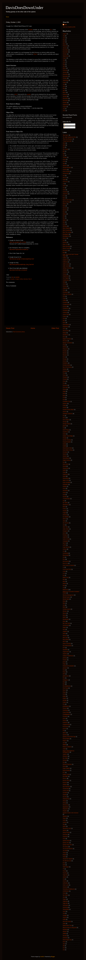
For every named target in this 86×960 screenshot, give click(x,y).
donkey (64, 346)
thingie (64, 854)
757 (64, 155)
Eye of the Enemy (67, 367)
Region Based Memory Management (68, 751)
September (65, 56)
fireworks (65, 385)
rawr (64, 742)
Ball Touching (66, 201)
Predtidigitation (66, 714)
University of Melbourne (69, 889)
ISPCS (64, 518)
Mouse (64, 613)
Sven (64, 838)
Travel (64, 871)
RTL (64, 772)
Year (64, 943)
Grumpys (65, 452)
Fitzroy (64, 389)
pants (64, 661)
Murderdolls (66, 619)
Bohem (64, 238)
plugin (64, 696)
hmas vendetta (66, 482)
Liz (63, 567)
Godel (64, 433)
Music (64, 621)
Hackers (65, 456)
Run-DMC (65, 776)
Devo (64, 336)
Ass (64, 187)
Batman (65, 210)
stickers (65, 830)
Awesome (65, 193)
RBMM (64, 744)
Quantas (65, 734)
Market (64, 583)
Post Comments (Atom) (19, 331)
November (65, 52)
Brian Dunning (66, 246)
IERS (64, 506)
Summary (65, 834)
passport (65, 668)
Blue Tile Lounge (67, 232)
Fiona (64, 381)
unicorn (64, 881)
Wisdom (65, 931)
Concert (65, 306)
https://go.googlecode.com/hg (17, 242)
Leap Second (66, 547)
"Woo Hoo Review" (67, 139)
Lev (64, 551)
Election (65, 353)
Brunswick (65, 250)
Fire (64, 383)
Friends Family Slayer (68, 409)
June (64, 37)
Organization (66, 651)
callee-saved (66, 264)
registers (65, 754)
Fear (64, 373)
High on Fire (66, 480)
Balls (64, 205)
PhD (64, 682)
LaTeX (64, 545)
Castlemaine (66, 280)
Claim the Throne (67, 294)
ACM (64, 161)
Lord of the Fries (67, 569)
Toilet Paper (66, 866)
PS (63, 730)
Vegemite (65, 901)
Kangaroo (65, 531)
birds (64, 224)
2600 (64, 145)
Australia (65, 191)
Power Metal (66, 712)
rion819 (42, 956)
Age (64, 163)
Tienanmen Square (67, 858)
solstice (65, 822)
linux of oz (65, 563)
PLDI (64, 694)
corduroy (65, 312)
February (65, 45)
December (65, 50)
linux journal (66, 561)
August (64, 33)
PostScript (65, 710)
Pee (64, 678)
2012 (64, 143)
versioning (65, 907)
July (64, 35)
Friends (65, 407)
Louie (64, 571)
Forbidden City (66, 401)
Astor (64, 189)
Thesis (64, 852)
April (64, 42)
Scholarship (66, 788)
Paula (64, 671)
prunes (64, 728)
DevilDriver (65, 334)
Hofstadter (65, 484)
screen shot (66, 790)
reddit (64, 748)
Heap (64, 472)
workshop (65, 937)
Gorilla (21, 279)
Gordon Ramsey (67, 439)
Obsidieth (65, 649)
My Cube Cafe (66, 623)
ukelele (64, 877)
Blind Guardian (66, 230)
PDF (64, 674)
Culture (64, 316)
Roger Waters (66, 768)
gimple (64, 425)
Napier (64, 627)
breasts (64, 242)
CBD (64, 282)
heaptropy (65, 474)
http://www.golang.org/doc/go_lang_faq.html (21, 264)
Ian (63, 500)
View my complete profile (69, 27)
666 (64, 151)
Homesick (65, 490)
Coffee (64, 300)
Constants (65, 310)
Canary (64, 274)
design (64, 332)
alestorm (65, 165)
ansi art (64, 177)
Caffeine (65, 257)
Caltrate (65, 270)
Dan (64, 320)
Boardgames (66, 236)
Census (65, 286)
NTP (64, 647)
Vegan (64, 899)
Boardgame (66, 234)
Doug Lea (65, 348)
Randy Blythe (66, 738)
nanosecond (66, 625)
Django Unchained (67, 342)
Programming (66, 724)
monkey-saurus (66, 609)
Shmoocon (65, 804)
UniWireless (66, 891)
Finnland (65, 377)
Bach (64, 197)
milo (64, 605)
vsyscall (65, 917)
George (65, 421)
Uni (63, 879)
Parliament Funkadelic (68, 665)
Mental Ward (66, 599)
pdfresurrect (66, 676)
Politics (64, 702)
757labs (65, 157)
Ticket (64, 856)
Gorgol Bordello (67, 442)
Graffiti (64, 446)
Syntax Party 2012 (67, 844)
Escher (64, 361)
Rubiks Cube (66, 774)
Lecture (65, 549)
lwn (63, 575)
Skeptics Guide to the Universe (70, 812)
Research (65, 756)
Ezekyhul (65, 371)
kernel (64, 533)
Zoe (64, 947)
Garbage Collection (67, 413)
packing (65, 657)
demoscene (66, 330)
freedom (65, 403)
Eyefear (65, 369)
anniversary (66, 173)
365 (64, 147)
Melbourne (65, 589)
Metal (64, 601)
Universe (65, 887)
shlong (64, 802)
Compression (66, 304)
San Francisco (66, 786)
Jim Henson (66, 522)
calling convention (67, 268)
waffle (64, 919)
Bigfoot (64, 220)
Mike (64, 603)
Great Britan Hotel (67, 448)
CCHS (64, 284)
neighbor (65, 631)
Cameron (65, 272)
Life (64, 557)
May (64, 39)
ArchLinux (65, 181)
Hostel (64, 492)
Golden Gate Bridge (68, 436)
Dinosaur (65, 340)
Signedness (66, 806)
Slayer (64, 818)
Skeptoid (65, 816)
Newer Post (10, 328)
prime (64, 718)
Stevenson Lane (67, 828)
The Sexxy (65, 846)
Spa (64, 824)
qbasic (64, 732)
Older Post (55, 328)
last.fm (64, 543)
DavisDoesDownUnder (24, 7)
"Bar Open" (65, 135)
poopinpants (66, 706)
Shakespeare (66, 798)
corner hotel (66, 314)
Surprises (65, 836)
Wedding (65, 929)
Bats (64, 212)
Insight (64, 512)
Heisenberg (66, 478)
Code (64, 298)
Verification (65, 905)
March (64, 44)
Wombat (65, 935)
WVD (64, 941)
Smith (64, 820)
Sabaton (65, 784)
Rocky (64, 766)
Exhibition (65, 363)
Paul (64, 670)
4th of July (65, 149)
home (64, 488)
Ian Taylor (65, 502)
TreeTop (65, 873)
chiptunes (65, 288)
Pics (64, 684)
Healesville (65, 468)
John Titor (65, 527)
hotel (64, 494)
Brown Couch (66, 248)
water (64, 923)
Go (51, 29)
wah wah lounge (67, 921)
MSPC (64, 617)
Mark (64, 581)
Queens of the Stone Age (69, 736)
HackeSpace (66, 458)
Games (64, 411)
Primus (64, 720)
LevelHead (65, 553)
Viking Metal (66, 909)
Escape (65, 359)
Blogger (53, 956)
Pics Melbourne (67, 686)
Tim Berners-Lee (67, 860)
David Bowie (66, 324)
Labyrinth (65, 537)
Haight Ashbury (66, 460)
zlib (63, 945)
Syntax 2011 (66, 842)
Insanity (65, 510)
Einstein (65, 350)
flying (64, 395)
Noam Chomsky (67, 643)
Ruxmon (65, 782)
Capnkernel (66, 276)
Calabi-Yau (65, 259)
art (63, 183)
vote (64, 913)
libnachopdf (66, 555)
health (64, 470)
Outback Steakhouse (68, 655)
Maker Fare (66, 577)
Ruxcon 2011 (66, 780)
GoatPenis (65, 431)
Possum (65, 708)
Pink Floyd (65, 688)
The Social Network (68, 848)
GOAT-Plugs (66, 429)
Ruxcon (65, 778)
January (65, 48)
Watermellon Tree (67, 925)
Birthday (65, 226)
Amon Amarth (66, 171)
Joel (64, 525)
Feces (64, 375)
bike (64, 222)
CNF (64, 296)
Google (30, 29)
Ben (64, 218)
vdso (64, 897)
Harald (64, 466)
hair (64, 462)
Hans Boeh (65, 464)
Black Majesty (66, 228)
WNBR (64, 933)
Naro (64, 629)
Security (65, 796)
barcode (65, 207)
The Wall (65, 850)
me (63, 587)
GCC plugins (66, 419)
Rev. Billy (65, 758)
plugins (64, 698)
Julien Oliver (66, 529)
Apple (64, 179)
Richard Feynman (67, 764)
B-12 (64, 195)
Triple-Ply (65, 875)
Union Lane (66, 885)
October (65, 54)
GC (63, 415)
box (64, 240)
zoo (64, 949)
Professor (65, 722)
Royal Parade (66, 770)
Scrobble (65, 792)
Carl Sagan (65, 278)
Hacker (64, 454)
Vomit (64, 911)
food (64, 399)
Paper (64, 663)
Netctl (64, 633)
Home (7, 16)
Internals (25, 279)
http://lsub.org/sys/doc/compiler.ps (18, 249)
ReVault (65, 760)
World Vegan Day (67, 939)
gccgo (29, 94)
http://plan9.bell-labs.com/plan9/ (18, 270)
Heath (64, 476)
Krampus (65, 535)
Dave (64, 322)
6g (63, 153)
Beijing (64, 214)
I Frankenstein (66, 498)
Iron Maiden (66, 516)
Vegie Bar (65, 903)
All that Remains (67, 167)
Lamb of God (66, 539)
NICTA (64, 641)
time (64, 862)
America (65, 169)
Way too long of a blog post (69, 927)
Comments (67, 127)
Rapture (65, 740)
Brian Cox (65, 244)
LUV (64, 573)
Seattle (64, 794)
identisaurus (66, 504)
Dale (64, 318)
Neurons (65, 635)
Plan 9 (35, 54)
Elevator (65, 355)
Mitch (64, 607)
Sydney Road (66, 840)
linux (64, 559)
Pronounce (65, 726)
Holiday (65, 486)
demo (64, 328)
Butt (64, 252)
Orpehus (65, 653)
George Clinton (66, 423)
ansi (64, 175)
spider (64, 826)
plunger (65, 700)
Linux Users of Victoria (68, 565)
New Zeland (66, 639)
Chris (64, 290)
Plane (64, 692)
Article (64, 185)
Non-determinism (67, 645)
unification (65, 883)
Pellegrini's (65, 680)
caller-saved (66, 266)
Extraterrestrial (66, 365)
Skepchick (65, 808)
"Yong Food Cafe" (67, 141)
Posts (66, 124)
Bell (64, 216)
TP (63, 868)
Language (65, 541)
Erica (64, 357)
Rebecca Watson (67, 746)
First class (65, 387)
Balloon (65, 203)
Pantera (65, 659)
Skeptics (65, 810)
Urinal (64, 893)
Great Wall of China (68, 450)
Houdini (65, 496)
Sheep (64, 800)
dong (64, 344)
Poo (64, 704)
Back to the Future (67, 199)
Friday (64, 405)
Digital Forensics (67, 338)
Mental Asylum (66, 597)
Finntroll (65, 379)
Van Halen (65, 895)
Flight (64, 391)
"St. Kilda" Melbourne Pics (69, 137)
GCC (16, 94)
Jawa (64, 520)
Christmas (65, 292)
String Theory (66, 832)
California (65, 262)
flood (64, 393)
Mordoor (65, 611)
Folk (64, 397)
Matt (65, 24)
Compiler (12, 279)
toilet (64, 864)
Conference (66, 308)
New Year (65, 637)
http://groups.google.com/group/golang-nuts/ (21, 259)
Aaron (64, 159)
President (65, 716)
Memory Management (68, 595)
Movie (64, 615)
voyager (65, 915)
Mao (64, 579)
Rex (64, 762)
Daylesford (65, 326)
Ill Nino (64, 508)
